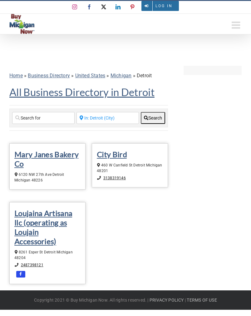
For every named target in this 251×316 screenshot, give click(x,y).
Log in (164, 6)
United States (90, 76)
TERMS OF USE (202, 300)
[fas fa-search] (153, 118)
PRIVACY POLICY (167, 300)
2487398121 (32, 265)
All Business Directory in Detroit (82, 92)
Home (16, 76)
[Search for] (43, 118)
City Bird (112, 154)
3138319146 (114, 178)
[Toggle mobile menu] (237, 25)
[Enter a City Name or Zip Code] (107, 118)
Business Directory (49, 76)
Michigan (121, 76)
